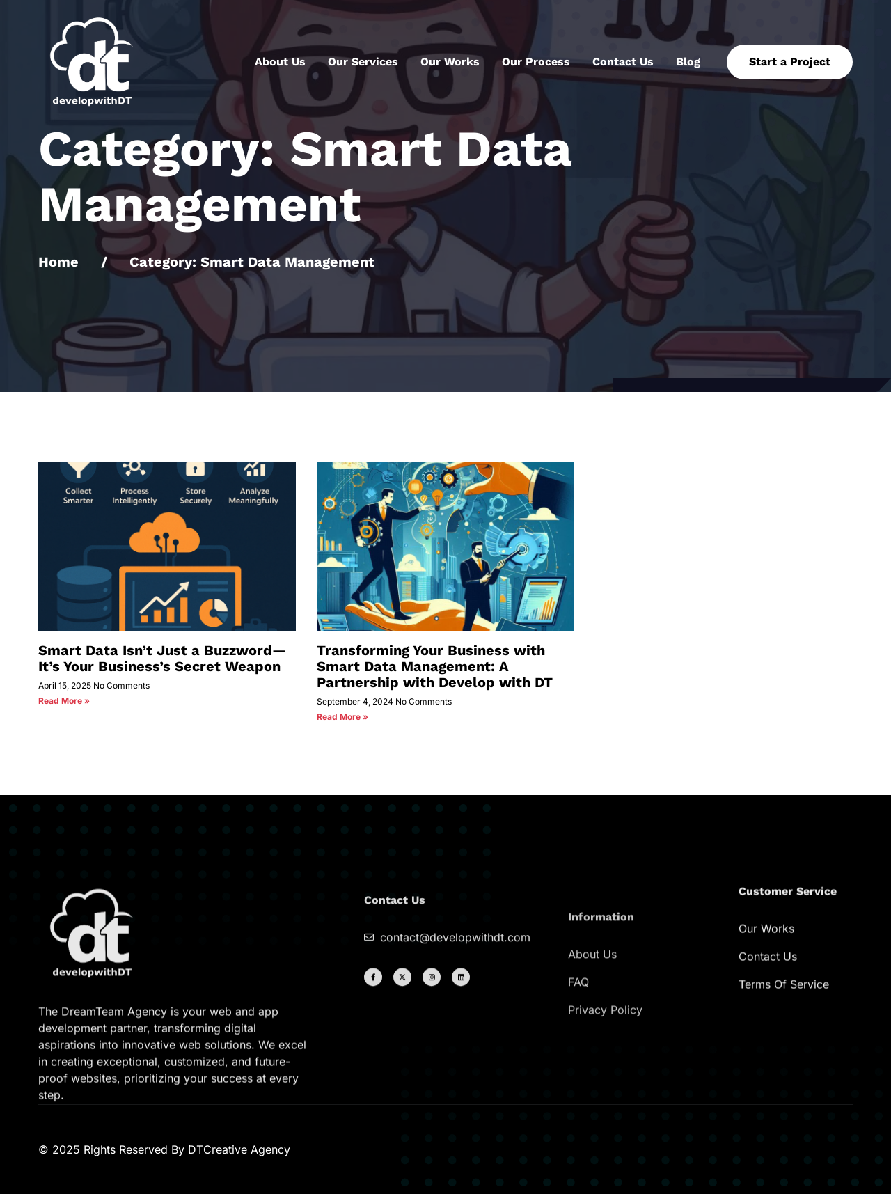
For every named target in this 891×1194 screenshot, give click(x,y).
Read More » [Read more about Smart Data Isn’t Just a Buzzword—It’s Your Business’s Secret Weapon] (64, 701)
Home (58, 261)
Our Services (363, 62)
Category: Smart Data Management (251, 261)
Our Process (536, 62)
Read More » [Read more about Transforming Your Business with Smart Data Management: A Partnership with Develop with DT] (342, 717)
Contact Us (623, 62)
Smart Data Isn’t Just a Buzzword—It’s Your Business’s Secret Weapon (162, 658)
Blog (688, 62)
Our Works (450, 62)
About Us (280, 62)
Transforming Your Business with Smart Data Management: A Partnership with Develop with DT (435, 666)
